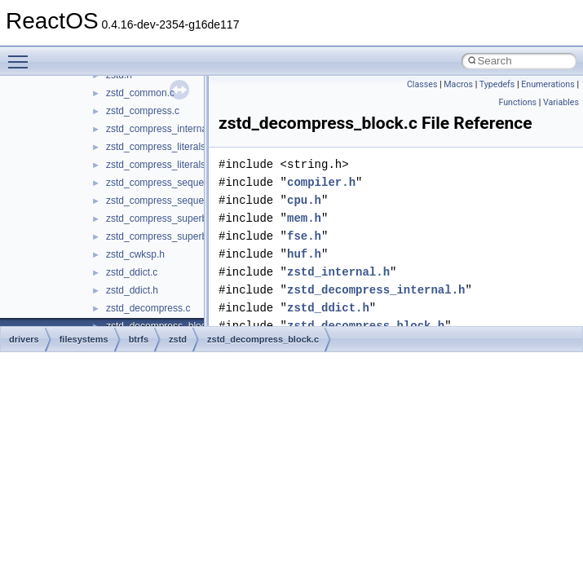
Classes (422, 84)
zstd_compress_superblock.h (169, 236)
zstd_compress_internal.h (162, 129)
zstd (178, 339)
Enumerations (548, 84)
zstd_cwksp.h (135, 254)
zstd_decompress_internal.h (376, 290)
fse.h (304, 236)
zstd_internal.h (338, 272)
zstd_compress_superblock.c (169, 218)
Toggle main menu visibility (22, 54)
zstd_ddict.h (132, 290)
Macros (458, 84)
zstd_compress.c (142, 111)
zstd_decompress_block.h (365, 325)
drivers (24, 339)
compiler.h (321, 182)
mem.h (304, 218)
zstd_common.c (140, 93)
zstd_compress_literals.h (160, 164)
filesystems (84, 339)
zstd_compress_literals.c (159, 146)
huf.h (304, 254)
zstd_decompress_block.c (263, 339)
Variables (561, 102)
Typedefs (497, 84)
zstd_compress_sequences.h (169, 200)
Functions (517, 102)
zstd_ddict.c (131, 272)
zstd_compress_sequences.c (169, 182)
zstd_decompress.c (148, 308)
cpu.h (304, 200)
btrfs (138, 339)
